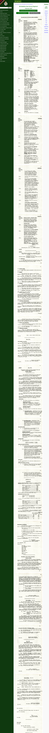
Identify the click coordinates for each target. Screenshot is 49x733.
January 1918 (21, 726)
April (46, 16)
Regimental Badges (4, 42)
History (2, 11)
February (46, 13)
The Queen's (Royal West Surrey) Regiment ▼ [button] (28, 10)
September (46, 26)
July (46, 22)
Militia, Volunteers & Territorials (6, 32)
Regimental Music (4, 48)
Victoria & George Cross (5, 18)
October (46, 28)
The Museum (3, 40)
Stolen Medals (3, 61)
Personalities (3, 51)
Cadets (2, 34)
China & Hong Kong (4, 21)
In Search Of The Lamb (5, 43)
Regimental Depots (4, 45)
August (46, 24)
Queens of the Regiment (5, 37)
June (46, 20)
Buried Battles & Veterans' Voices (6, 27)
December (46, 32)
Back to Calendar (29, 726)
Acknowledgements (4, 58)
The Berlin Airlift (3, 29)
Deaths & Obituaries (4, 54)
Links (1, 59)
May (46, 18)
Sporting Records (4, 50)
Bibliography (3, 56)
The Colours (3, 35)
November (46, 30)
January (46, 11)
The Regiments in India (5, 19)
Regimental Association (5, 10)
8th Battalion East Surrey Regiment (28, 4)
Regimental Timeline (4, 13)
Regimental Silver (4, 46)
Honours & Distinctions (4, 16)
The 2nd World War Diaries (5, 24)
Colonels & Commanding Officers (6, 53)
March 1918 (37, 726)
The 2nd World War (4, 26)
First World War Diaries (18, 4)
